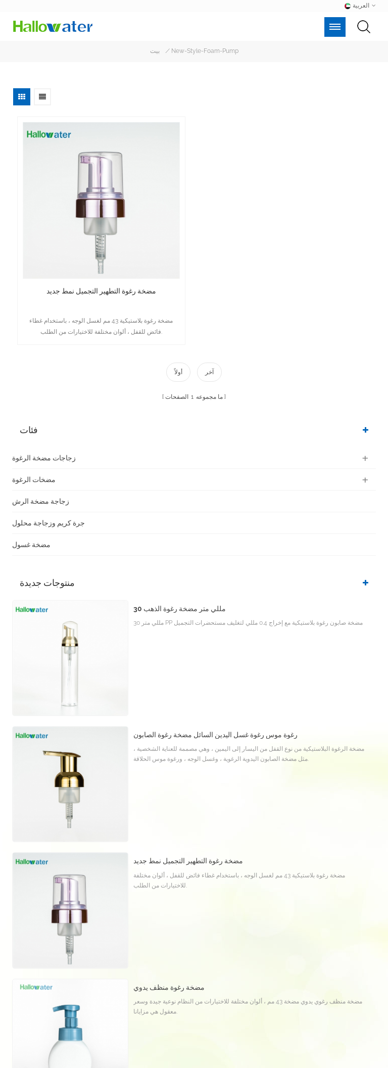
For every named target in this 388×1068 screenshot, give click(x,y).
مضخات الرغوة (34, 479)
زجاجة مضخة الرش (40, 501)
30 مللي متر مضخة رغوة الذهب (179, 613)
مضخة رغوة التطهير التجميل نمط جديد (101, 291)
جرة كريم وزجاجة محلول (48, 522)
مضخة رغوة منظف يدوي (169, 992)
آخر (209, 372)
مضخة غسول (31, 544)
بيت (155, 51)
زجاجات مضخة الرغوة (44, 457)
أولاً (178, 372)
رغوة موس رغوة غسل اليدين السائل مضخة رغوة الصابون (215, 740)
